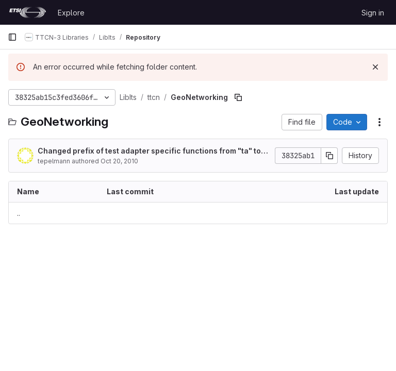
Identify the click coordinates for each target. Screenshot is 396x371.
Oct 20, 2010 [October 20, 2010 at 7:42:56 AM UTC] (119, 161)
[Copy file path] (238, 97)
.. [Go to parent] (18, 213)
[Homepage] (28, 12)
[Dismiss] (375, 67)
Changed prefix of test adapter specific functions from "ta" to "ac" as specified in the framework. (149, 151)
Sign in (372, 12)
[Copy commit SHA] (329, 155)
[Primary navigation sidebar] (12, 37)
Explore (71, 12)
